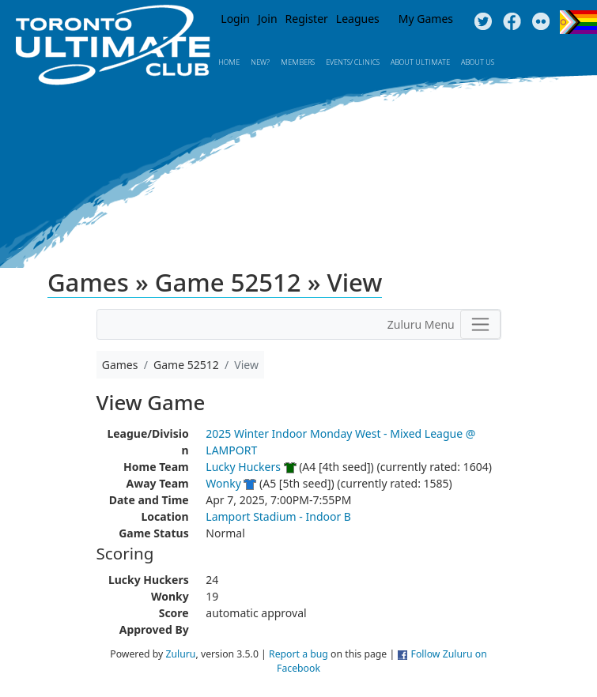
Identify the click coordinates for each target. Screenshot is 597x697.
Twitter (482, 22)
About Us (477, 62)
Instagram (541, 22)
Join (268, 18)
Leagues (358, 18)
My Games (426, 18)
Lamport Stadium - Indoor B (278, 516)
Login (235, 18)
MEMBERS (298, 62)
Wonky (223, 483)
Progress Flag (578, 22)
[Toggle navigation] (480, 324)
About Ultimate (420, 62)
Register (306, 18)
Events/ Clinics (353, 62)
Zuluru (181, 654)
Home (229, 62)
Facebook (512, 22)
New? (260, 62)
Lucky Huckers (243, 466)
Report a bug (298, 654)
